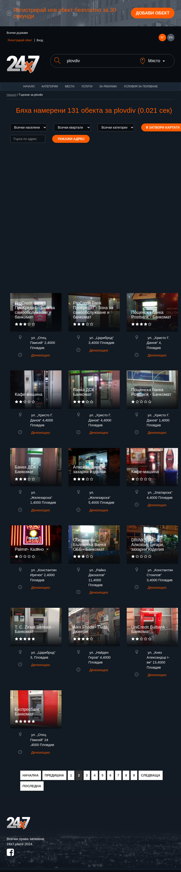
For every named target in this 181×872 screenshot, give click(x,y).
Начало (29, 86)
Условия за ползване (141, 86)
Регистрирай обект (20, 40)
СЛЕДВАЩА (150, 775)
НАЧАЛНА (31, 775)
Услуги (87, 86)
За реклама (108, 86)
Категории (50, 86)
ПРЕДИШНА (54, 775)
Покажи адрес (71, 139)
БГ (162, 37)
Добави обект (152, 13)
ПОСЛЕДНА (32, 786)
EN (171, 37)
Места (70, 86)
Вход (40, 40)
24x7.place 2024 (19, 844)
